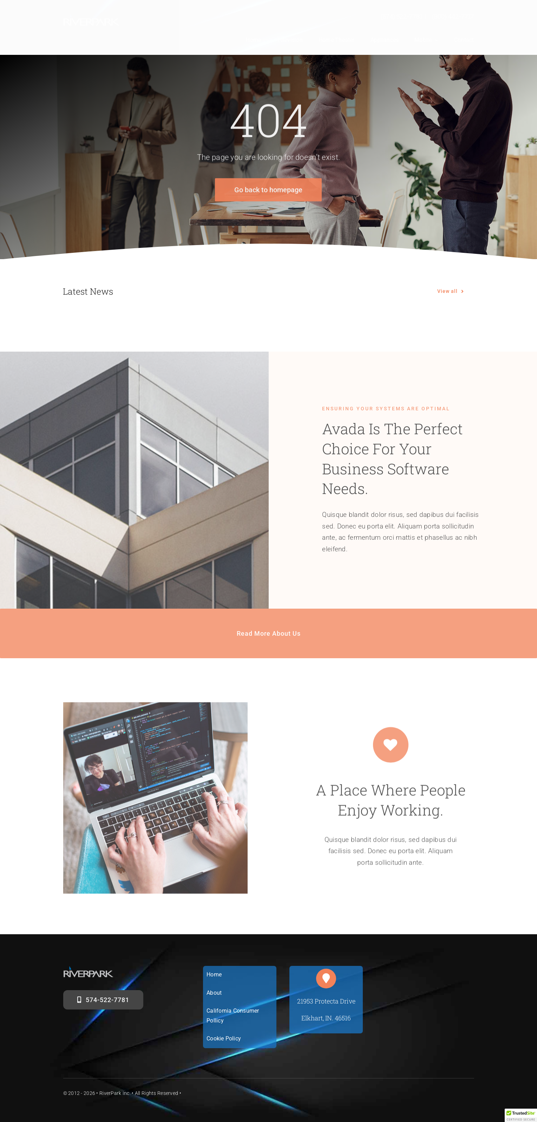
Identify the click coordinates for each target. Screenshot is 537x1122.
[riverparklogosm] (92, 16)
